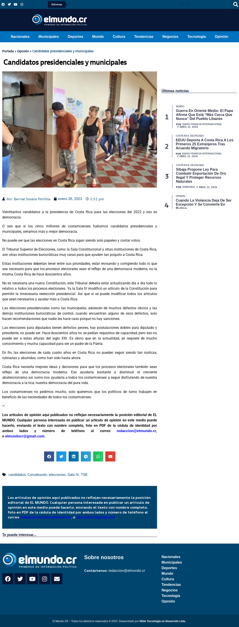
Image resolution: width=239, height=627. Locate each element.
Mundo (98, 36)
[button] (49, 456)
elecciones (57, 475)
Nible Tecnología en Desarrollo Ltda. (163, 621)
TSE (84, 475)
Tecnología (196, 36)
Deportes (75, 36)
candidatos (17, 475)
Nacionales (20, 36)
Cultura (119, 36)
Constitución (37, 475)
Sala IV (73, 475)
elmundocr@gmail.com (25, 436)
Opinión (221, 36)
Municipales (49, 36)
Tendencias (143, 36)
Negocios (170, 36)
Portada (8, 51)
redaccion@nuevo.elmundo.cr (45, 517)
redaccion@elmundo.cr (133, 431)
